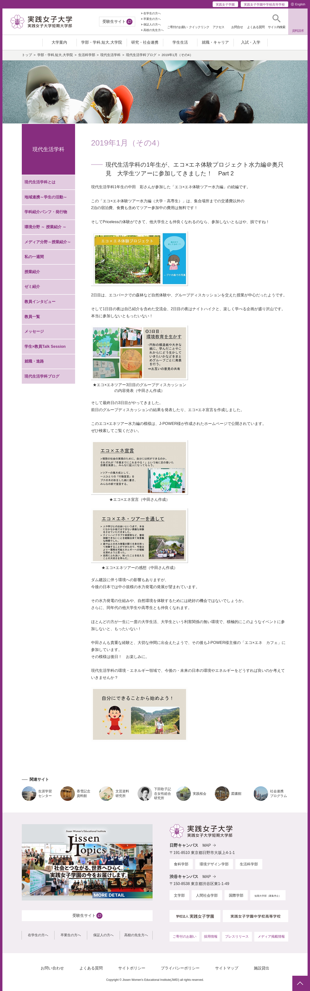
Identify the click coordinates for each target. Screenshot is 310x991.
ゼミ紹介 (32, 289)
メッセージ (34, 334)
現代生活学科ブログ (141, 57)
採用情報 (210, 939)
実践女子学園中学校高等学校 (264, 4)
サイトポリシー (131, 970)
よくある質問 (91, 970)
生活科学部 (86, 57)
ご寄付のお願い (184, 939)
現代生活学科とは (39, 184)
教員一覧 (32, 319)
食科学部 (181, 866)
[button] (276, 21)
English (300, 4)
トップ (27, 57)
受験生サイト (114, 21)
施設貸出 (261, 970)
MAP (206, 848)
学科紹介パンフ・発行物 (45, 214)
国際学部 (236, 897)
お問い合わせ (52, 970)
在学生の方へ (152, 13)
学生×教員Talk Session (45, 349)
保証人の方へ (152, 24)
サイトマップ (226, 970)
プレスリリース (237, 939)
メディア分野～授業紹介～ (47, 244)
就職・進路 (34, 364)
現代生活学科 (110, 57)
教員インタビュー (39, 304)
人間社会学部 (207, 897)
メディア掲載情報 (271, 939)
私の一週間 (34, 259)
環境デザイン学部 (214, 866)
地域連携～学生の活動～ (45, 199)
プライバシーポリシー (180, 970)
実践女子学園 (225, 4)
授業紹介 (32, 274)
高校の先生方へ (153, 30)
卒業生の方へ (152, 19)
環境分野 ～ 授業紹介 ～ (45, 229)
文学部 (179, 897)
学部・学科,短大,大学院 (55, 57)
